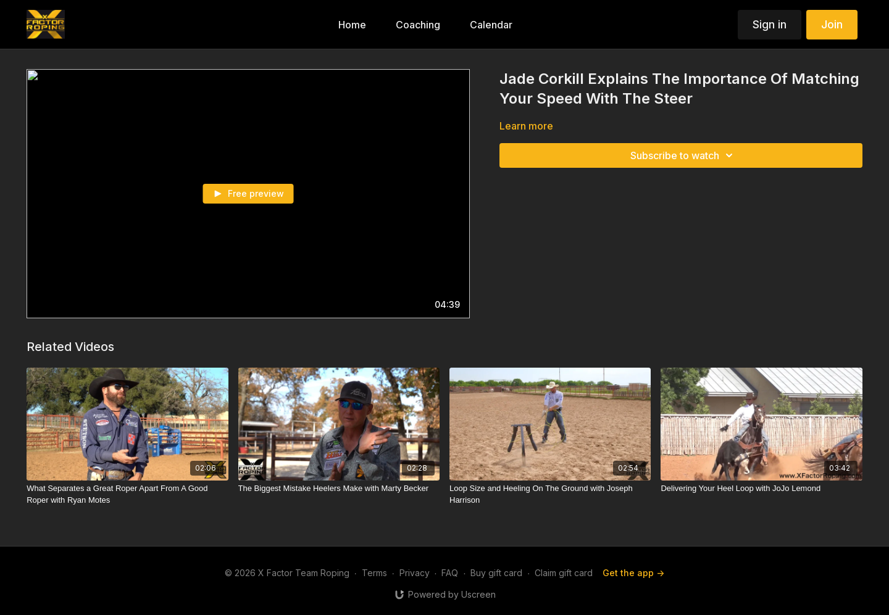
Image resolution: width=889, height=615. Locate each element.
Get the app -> (633, 573)
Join (832, 24)
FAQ (449, 573)
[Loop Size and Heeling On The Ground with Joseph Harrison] (550, 494)
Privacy (414, 573)
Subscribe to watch (683, 155)
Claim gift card (564, 573)
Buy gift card (496, 573)
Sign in (770, 24)
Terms (374, 573)
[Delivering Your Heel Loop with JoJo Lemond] (761, 488)
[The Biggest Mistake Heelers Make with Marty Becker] (339, 488)
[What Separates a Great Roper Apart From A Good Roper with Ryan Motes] (127, 494)
